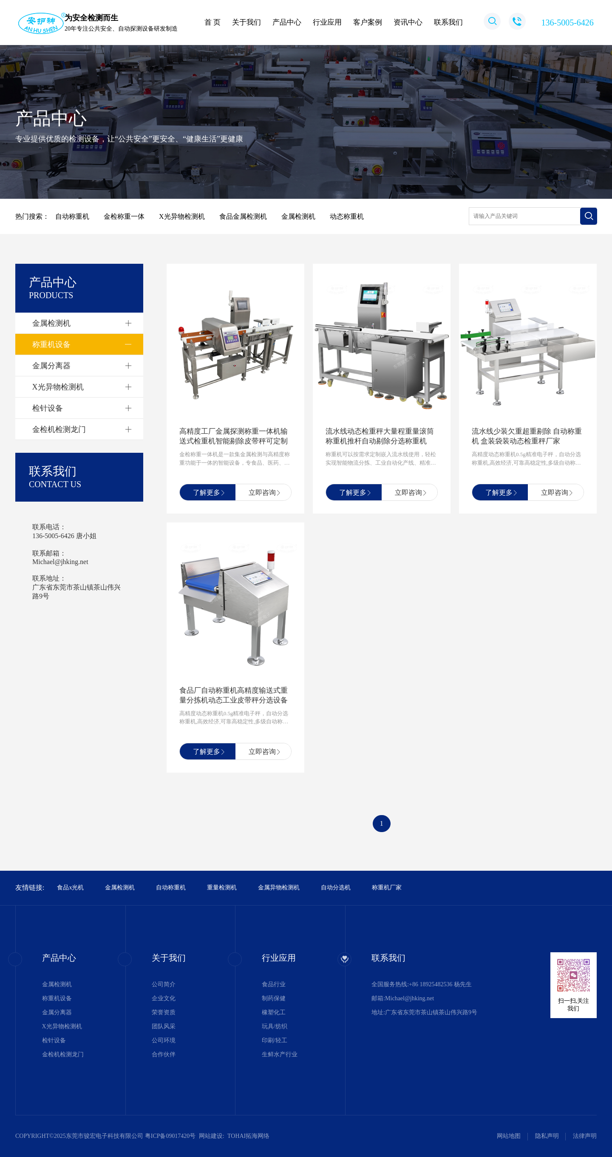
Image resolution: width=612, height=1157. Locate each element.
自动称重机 (171, 887)
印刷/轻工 (274, 1040)
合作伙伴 (164, 1054)
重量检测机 (222, 887)
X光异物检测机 (58, 387)
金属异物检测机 (279, 887)
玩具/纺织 (274, 1026)
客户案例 (367, 22)
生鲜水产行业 (280, 1054)
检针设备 (47, 408)
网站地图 (509, 1136)
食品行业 (274, 984)
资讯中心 (408, 22)
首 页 (212, 22)
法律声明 (585, 1136)
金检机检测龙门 (59, 429)
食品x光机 (70, 887)
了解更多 (207, 492)
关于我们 (246, 22)
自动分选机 (336, 887)
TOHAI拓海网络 (248, 1136)
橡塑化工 (274, 1012)
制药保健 (274, 998)
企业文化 (164, 998)
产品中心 (286, 22)
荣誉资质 (164, 1012)
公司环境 (164, 1040)
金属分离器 (51, 365)
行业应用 (327, 22)
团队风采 (164, 1026)
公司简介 (164, 984)
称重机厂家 (387, 887)
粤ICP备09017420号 (170, 1136)
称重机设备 (51, 344)
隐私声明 (547, 1136)
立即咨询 (262, 492)
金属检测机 (51, 323)
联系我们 (448, 22)
